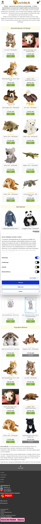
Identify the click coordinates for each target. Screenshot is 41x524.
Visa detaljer (33, 278)
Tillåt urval (20, 287)
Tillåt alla (20, 282)
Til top (20, 467)
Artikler (2, 479)
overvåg (30, 355)
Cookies (2, 472)
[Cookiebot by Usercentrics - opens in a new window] (32, 232)
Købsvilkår (2, 477)
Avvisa (20, 291)
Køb (10, 56)
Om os (2, 481)
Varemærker (3, 475)
